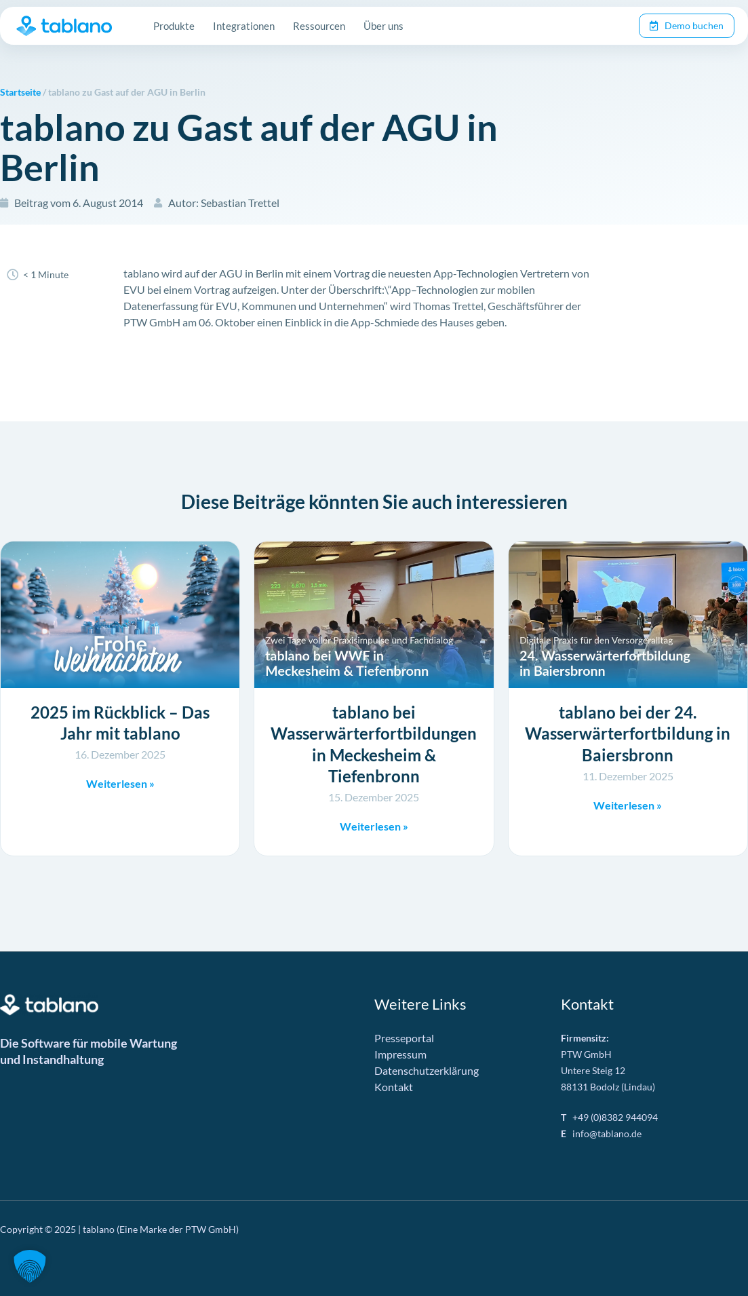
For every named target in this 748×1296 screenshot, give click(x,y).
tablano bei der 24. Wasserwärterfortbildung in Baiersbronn (627, 733)
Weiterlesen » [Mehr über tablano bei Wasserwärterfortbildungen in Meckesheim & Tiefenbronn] (374, 826)
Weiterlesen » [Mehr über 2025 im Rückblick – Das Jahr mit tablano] (120, 783)
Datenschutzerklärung (426, 1070)
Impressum (400, 1054)
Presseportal (404, 1037)
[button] (30, 1266)
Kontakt (393, 1086)
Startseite (20, 92)
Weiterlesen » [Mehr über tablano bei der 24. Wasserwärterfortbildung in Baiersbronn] (627, 805)
